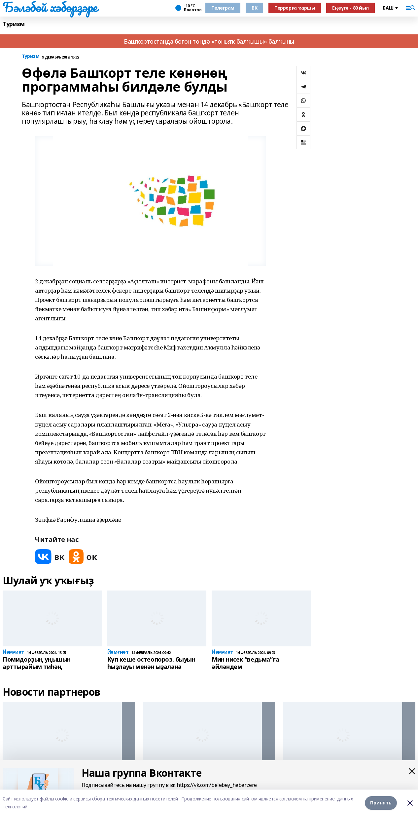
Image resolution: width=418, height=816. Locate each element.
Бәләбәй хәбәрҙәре (50, 7)
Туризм (13, 23)
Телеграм (222, 8)
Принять (381, 802)
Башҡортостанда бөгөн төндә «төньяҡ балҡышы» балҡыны (209, 41)
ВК (254, 8)
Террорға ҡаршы (294, 8)
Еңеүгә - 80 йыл (350, 8)
